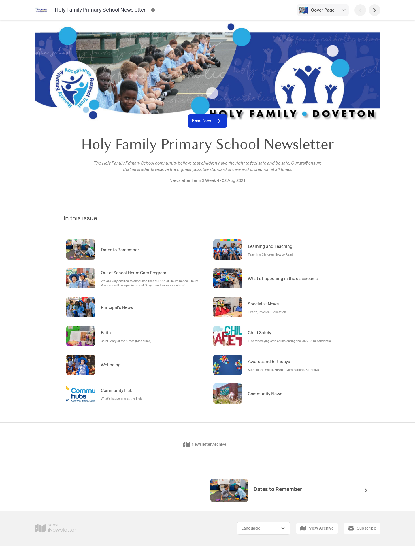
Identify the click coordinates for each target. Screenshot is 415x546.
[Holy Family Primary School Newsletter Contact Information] (153, 10)
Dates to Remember (278, 489)
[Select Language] (263, 528)
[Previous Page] (360, 10)
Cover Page (323, 10)
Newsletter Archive (204, 444)
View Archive (317, 528)
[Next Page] (374, 10)
